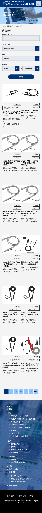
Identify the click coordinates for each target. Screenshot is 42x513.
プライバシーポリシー (27, 496)
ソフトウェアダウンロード (20, 427)
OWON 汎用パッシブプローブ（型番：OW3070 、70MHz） (30, 163)
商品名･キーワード (8, 34)
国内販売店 (15, 443)
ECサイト (14, 446)
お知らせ (12, 472)
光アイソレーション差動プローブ (11, 107)
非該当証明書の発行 (19, 481)
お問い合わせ (14, 469)
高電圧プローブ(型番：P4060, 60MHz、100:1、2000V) (10, 314)
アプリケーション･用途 (19, 416)
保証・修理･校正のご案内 (21, 478)
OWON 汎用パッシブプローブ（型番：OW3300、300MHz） (11, 264)
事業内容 (14, 459)
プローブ (35, 107)
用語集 (14, 430)
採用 (11, 466)
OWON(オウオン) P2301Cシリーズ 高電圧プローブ (30, 364)
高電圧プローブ (15, 309)
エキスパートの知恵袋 (19, 436)
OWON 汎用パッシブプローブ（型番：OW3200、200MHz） (30, 213)
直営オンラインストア (19, 449)
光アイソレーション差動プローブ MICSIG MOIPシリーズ (11, 114)
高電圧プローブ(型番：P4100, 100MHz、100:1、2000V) (30, 314)
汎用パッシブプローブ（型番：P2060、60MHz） (29, 111)
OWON (36, 104)
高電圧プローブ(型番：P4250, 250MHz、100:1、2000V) (11, 365)
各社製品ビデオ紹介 (19, 424)
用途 (3, 54)
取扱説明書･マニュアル (20, 421)
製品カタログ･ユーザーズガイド (23, 418)
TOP (11, 406)
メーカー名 (6, 44)
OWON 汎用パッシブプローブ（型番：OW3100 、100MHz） (11, 213)
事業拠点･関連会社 (18, 462)
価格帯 (4, 64)
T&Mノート (15, 433)
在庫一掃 (14, 452)
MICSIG (17, 104)
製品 (11, 409)
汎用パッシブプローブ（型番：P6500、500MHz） (29, 263)
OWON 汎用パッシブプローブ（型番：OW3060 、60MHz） (11, 163)
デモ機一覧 (13, 485)
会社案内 (10, 496)
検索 (21, 76)
